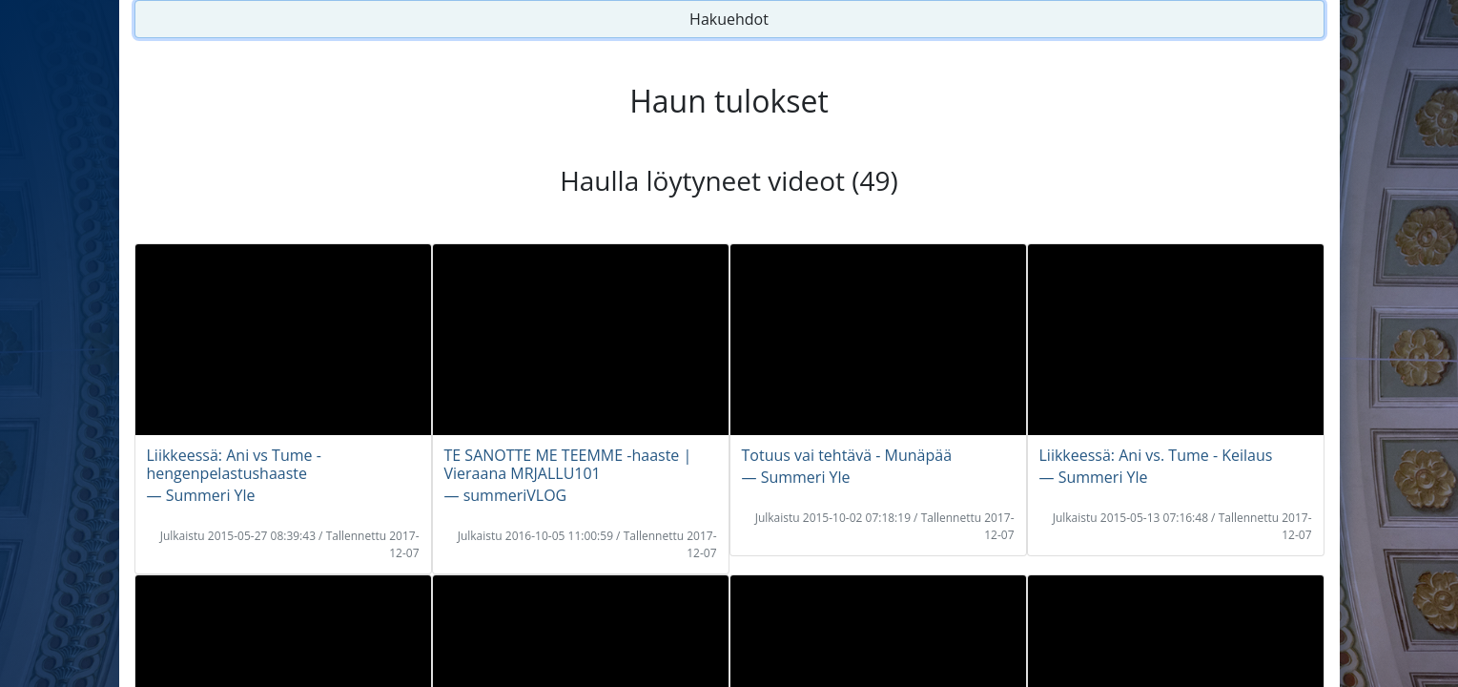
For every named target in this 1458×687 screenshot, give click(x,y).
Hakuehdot (729, 19)
